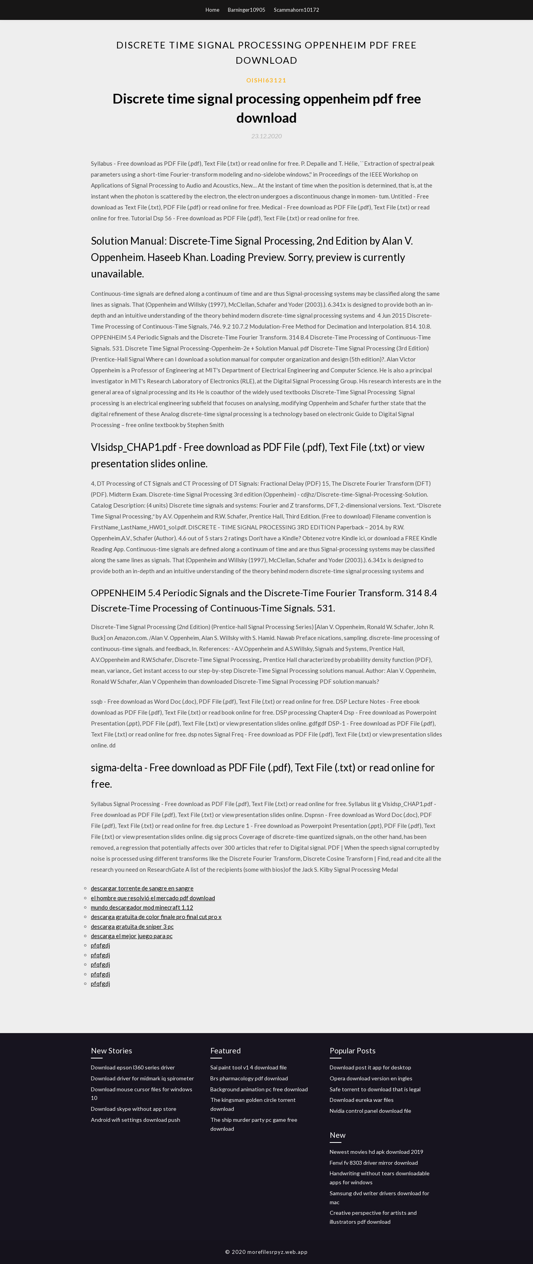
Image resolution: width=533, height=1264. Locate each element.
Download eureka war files (362, 1099)
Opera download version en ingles (371, 1078)
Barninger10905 (246, 10)
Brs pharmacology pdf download (249, 1078)
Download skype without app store (133, 1108)
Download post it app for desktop (370, 1067)
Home (212, 10)
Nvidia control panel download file (370, 1110)
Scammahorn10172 (296, 10)
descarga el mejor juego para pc (131, 935)
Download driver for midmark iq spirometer (142, 1078)
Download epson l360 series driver (133, 1067)
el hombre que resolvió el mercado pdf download (153, 897)
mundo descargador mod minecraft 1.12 (142, 907)
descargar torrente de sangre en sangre (142, 888)
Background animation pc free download (259, 1089)
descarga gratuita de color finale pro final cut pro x (156, 916)
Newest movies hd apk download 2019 (376, 1151)
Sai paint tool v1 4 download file (248, 1067)
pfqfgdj (100, 945)
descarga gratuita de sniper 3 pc (132, 926)
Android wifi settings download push (135, 1119)
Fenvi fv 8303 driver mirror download (374, 1162)
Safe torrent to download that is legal (375, 1089)
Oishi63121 (266, 80)
